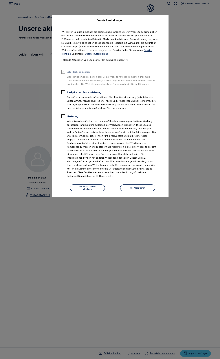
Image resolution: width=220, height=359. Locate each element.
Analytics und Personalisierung (81, 92)
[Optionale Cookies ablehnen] (87, 187)
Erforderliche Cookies (75, 72)
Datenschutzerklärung (96, 53)
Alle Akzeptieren (137, 187)
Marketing (69, 116)
